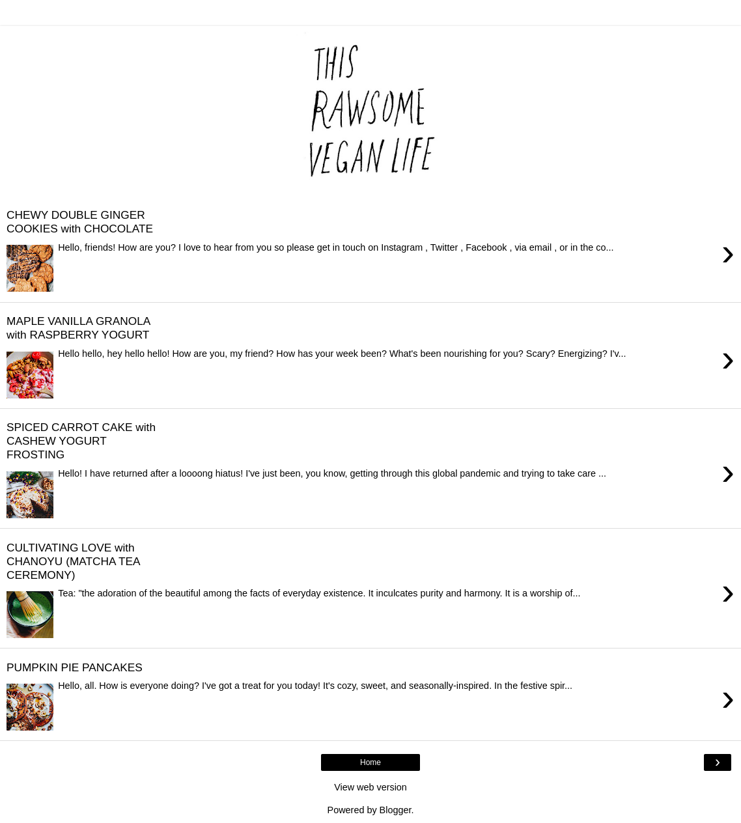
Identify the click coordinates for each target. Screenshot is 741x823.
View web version (370, 787)
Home (370, 762)
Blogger (396, 810)
